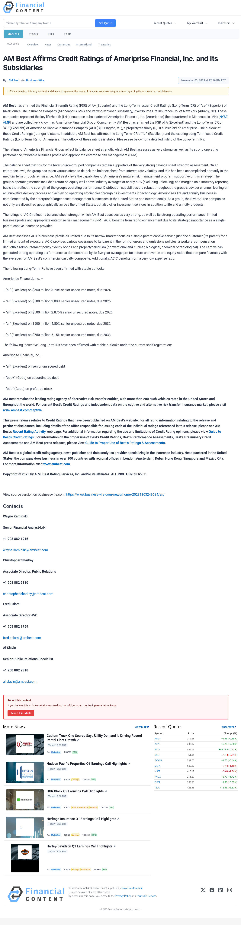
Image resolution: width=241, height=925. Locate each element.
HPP (95, 782)
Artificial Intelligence (81, 811)
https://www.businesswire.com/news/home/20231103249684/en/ (115, 494)
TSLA (157, 787)
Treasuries (104, 44)
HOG (108, 875)
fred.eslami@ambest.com (22, 638)
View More (141, 726)
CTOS (76, 753)
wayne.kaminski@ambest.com (25, 550)
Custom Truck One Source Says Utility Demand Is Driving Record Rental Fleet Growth (94, 738)
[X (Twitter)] (203, 901)
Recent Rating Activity (29, 431)
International (84, 44)
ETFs (51, 34)
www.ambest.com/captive (22, 410)
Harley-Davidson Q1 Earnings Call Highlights (81, 852)
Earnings (77, 782)
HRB (115, 811)
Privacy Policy (123, 903)
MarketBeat (56, 753)
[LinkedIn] (221, 901)
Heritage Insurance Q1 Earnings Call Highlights (83, 823)
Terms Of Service (146, 903)
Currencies (63, 44)
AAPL (157, 744)
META (157, 765)
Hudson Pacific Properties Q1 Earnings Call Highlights (88, 766)
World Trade (88, 875)
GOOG (158, 760)
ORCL (157, 782)
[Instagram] (229, 901)
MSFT (157, 771)
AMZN (158, 738)
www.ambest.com (56, 464)
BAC (157, 755)
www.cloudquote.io (132, 895)
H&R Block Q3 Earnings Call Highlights (77, 795)
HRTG (96, 839)
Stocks (33, 34)
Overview (32, 44)
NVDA (158, 776)
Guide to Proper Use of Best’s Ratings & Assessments (125, 443)
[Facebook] (212, 901)
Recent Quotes (162, 23)
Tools (67, 34)
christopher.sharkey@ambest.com (28, 594)
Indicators (224, 23)
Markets (13, 34)
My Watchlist (195, 23)
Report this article (21, 712)
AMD (157, 749)
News (47, 44)
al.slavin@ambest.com (20, 681)
